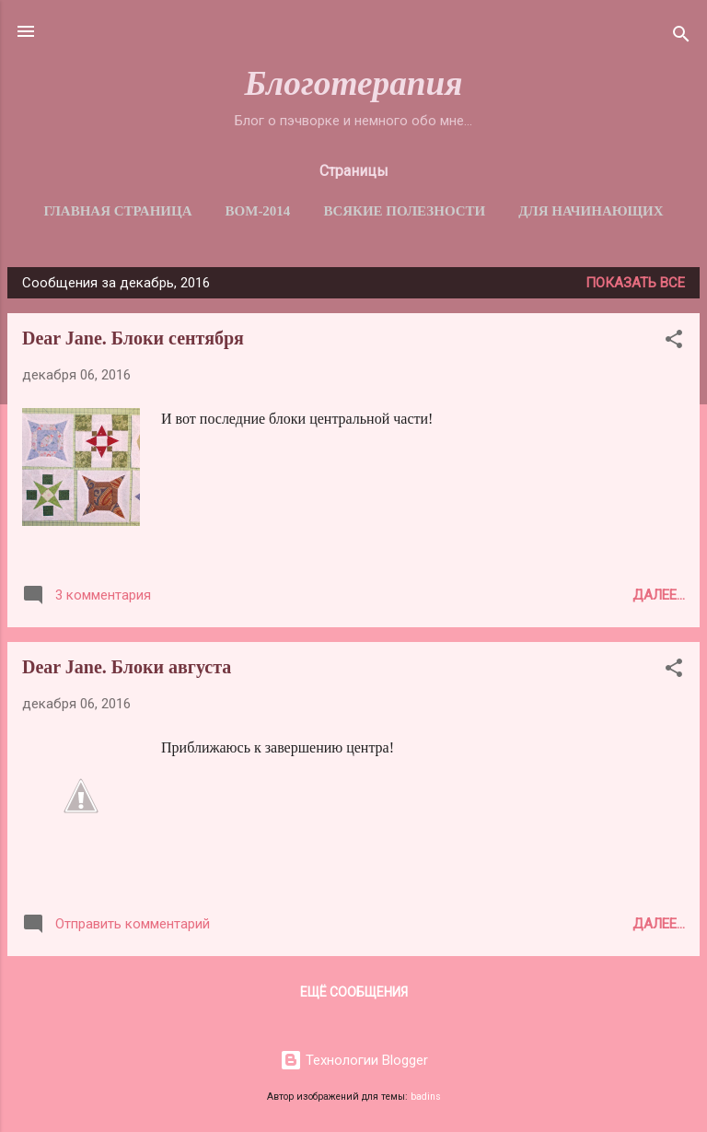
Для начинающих (590, 211)
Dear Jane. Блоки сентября (133, 338)
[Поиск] (681, 37)
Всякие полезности (404, 211)
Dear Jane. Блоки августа (126, 667)
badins (426, 1097)
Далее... (658, 595)
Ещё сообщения (354, 992)
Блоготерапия (353, 83)
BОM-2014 (258, 211)
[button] (674, 342)
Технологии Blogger (354, 1060)
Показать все (635, 282)
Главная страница (117, 211)
